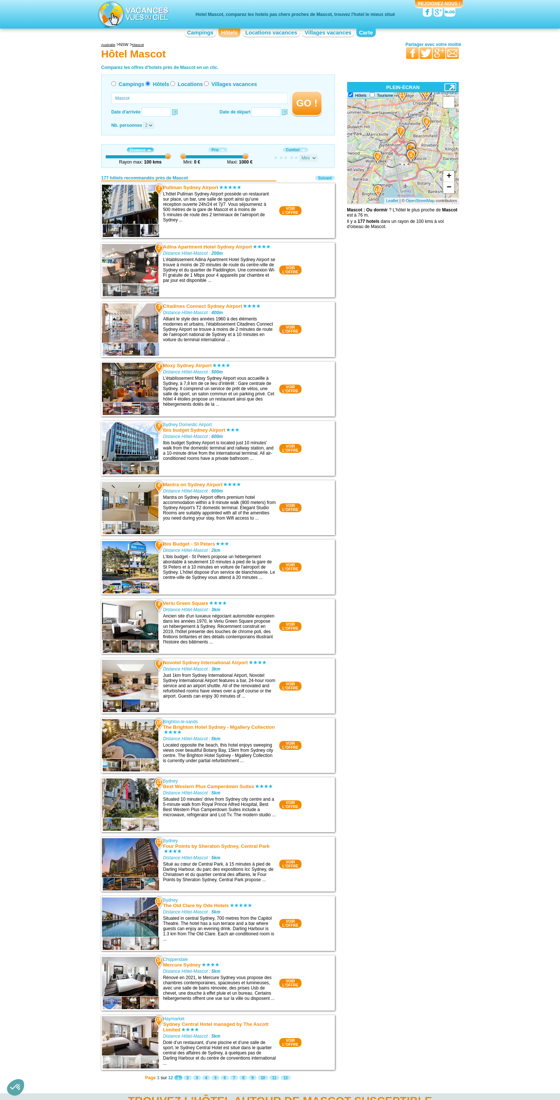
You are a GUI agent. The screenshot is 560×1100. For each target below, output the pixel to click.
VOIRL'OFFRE (290, 211)
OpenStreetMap (420, 200)
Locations (190, 84)
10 (263, 1078)
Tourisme (385, 95)
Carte (366, 33)
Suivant (325, 178)
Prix (217, 150)
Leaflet (392, 200)
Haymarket (173, 1018)
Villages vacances (328, 33)
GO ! (306, 103)
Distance (140, 150)
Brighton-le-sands (180, 721)
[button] (15, 1087)
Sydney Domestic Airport (187, 424)
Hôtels (229, 33)
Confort (295, 150)
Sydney (170, 781)
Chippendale (175, 959)
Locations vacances (271, 33)
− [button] (449, 187)
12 (286, 1078)
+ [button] (449, 176)
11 (274, 1078)
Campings (200, 33)
